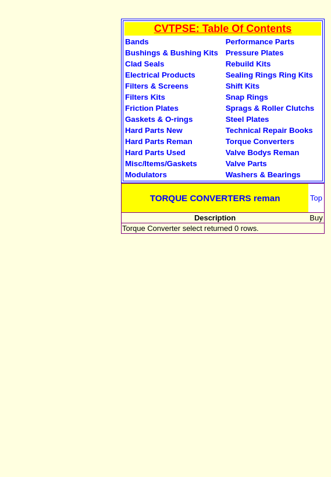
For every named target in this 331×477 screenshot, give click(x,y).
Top (316, 198)
